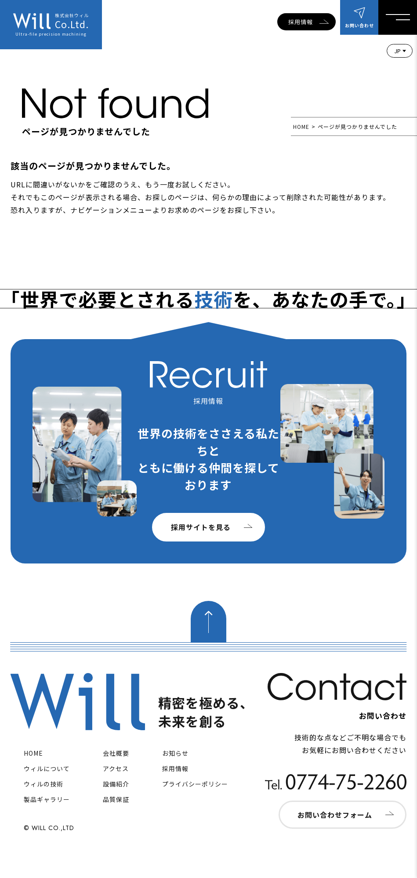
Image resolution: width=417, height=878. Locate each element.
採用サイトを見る (201, 527)
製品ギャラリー (47, 799)
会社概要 (116, 753)
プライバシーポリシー (195, 783)
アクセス (116, 768)
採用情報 (300, 22)
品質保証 (116, 799)
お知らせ (175, 753)
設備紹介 (116, 783)
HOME (301, 126)
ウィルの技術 (43, 783)
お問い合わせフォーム (334, 814)
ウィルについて (47, 768)
